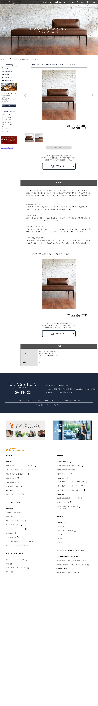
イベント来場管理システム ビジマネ (16, 568)
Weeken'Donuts (10, 533)
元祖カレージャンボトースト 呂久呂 (16, 545)
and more (58, 147)
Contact (91, 2)
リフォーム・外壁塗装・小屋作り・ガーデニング (19, 470)
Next (92, 95)
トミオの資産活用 (11, 482)
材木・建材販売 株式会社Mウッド (66, 572)
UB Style (58, 527)
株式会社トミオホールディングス (15, 560)
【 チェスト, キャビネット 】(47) (9, 125)
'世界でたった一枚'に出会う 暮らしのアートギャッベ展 (9, 140)
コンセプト (21, 400)
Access (80, 2)
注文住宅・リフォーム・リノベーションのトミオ (19, 466)
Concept (48, 2)
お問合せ (45, 400)
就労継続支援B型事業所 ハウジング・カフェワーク (71, 565)
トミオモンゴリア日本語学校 (64, 531)
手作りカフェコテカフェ (13, 525)
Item (71, 2)
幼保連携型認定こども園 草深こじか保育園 (68, 466)
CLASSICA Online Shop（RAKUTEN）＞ (87, 389)
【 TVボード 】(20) (6, 122)
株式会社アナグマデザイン (13, 494)
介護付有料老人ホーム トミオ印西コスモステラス (70, 482)
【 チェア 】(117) (6, 119)
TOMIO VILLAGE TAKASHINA (14, 512)
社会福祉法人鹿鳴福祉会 (62, 462)
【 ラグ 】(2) (5, 131)
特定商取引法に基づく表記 (72, 400)
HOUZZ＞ (71, 392)
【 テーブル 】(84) (6, 117)
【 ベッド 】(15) (6, 129)
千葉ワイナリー (10, 516)
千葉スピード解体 (11, 478)
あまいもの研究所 (11, 537)
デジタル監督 (9, 572)
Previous (25, 95)
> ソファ (7, 59)
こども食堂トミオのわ (62, 502)
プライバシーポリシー (57, 400)
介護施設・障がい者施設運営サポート (16, 474)
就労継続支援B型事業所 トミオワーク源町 (68, 498)
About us (60, 2)
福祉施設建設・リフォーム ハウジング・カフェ (70, 560)
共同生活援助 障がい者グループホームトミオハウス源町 (67, 507)
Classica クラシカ (7, 148)
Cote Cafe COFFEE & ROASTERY (15, 529)
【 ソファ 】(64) (6, 115)
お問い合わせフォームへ (8, 106)
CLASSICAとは (30, 400)
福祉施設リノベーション (13, 486)
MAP (4, 103)
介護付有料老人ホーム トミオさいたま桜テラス (69, 490)
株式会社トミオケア (61, 478)
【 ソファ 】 (8, 58)
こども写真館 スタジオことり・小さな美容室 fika (19, 541)
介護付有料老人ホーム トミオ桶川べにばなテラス (70, 486)
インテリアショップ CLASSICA (14, 521)
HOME (2, 59)
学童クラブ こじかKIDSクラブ (64, 474)
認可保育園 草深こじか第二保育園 (66, 470)
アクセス (38, 400)
